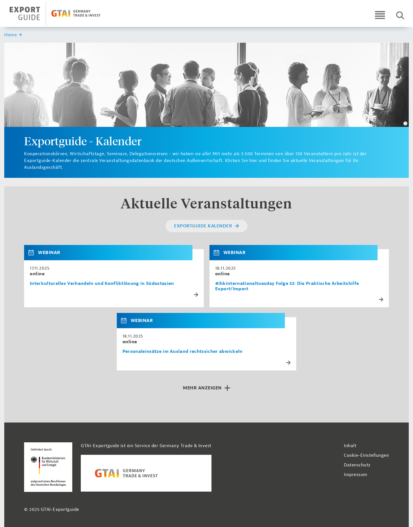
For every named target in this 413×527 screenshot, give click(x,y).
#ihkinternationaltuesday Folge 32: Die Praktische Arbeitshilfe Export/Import (287, 286)
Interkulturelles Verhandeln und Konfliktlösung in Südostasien (102, 283)
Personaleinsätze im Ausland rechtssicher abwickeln (182, 351)
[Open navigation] (380, 14)
